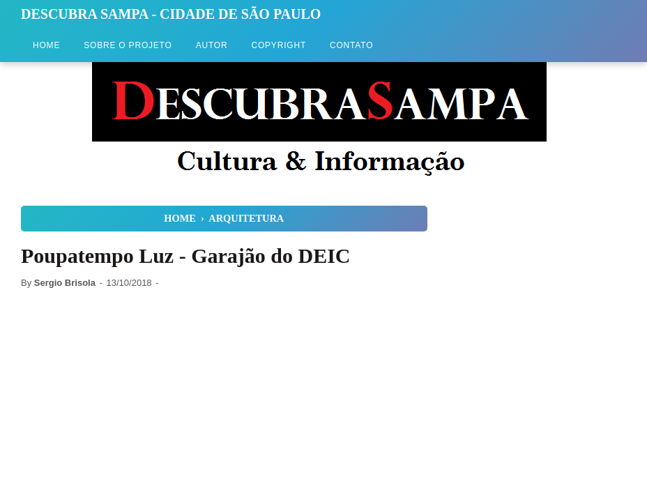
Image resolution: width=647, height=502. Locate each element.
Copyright (278, 45)
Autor (212, 45)
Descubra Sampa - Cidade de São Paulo (171, 14)
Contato (351, 45)
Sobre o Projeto (128, 45)
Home (46, 45)
